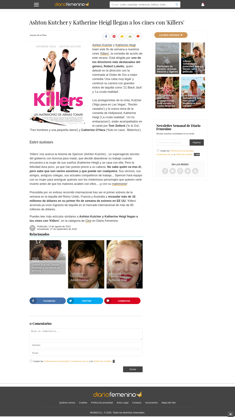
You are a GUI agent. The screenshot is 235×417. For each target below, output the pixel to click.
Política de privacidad (102, 402)
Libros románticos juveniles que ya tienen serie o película (193, 66)
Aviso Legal (122, 402)
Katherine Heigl (126, 45)
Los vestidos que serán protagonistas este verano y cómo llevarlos (166, 100)
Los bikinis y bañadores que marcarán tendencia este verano (192, 100)
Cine (88, 220)
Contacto (136, 402)
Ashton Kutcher (102, 45)
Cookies (83, 402)
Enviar (133, 369)
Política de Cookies (102, 361)
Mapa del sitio (169, 402)
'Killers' (104, 53)
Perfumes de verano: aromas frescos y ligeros (167, 69)
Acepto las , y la (72, 361)
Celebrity (76, 275)
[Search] (176, 4)
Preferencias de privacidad (56, 361)
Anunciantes (151, 402)
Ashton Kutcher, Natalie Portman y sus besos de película (46, 267)
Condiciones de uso (79, 361)
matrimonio (119, 183)
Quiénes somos (67, 402)
